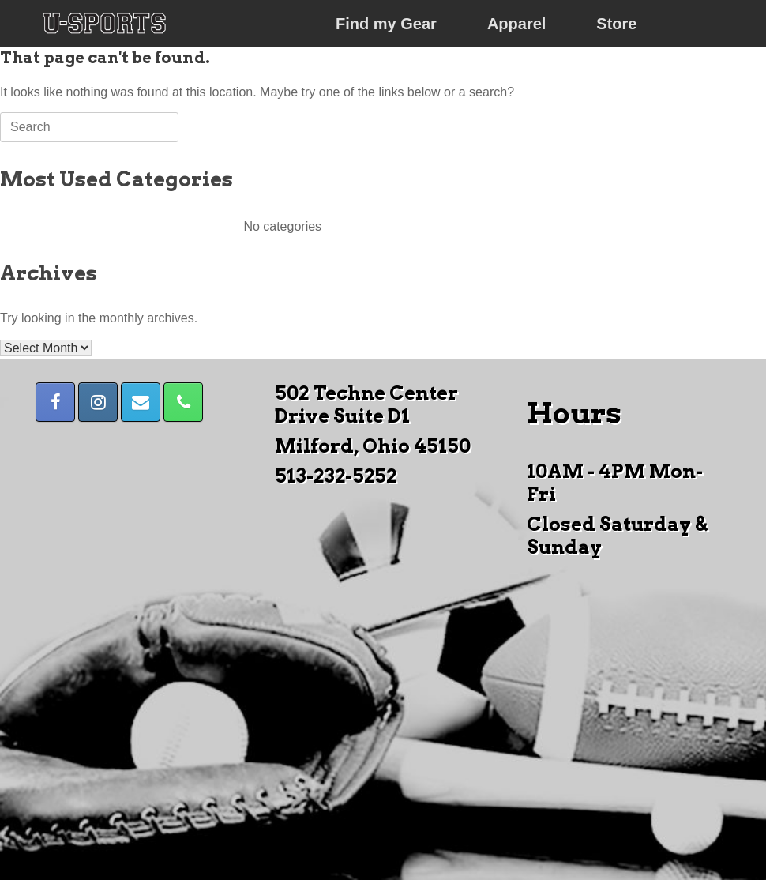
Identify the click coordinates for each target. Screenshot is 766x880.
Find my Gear (386, 23)
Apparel (516, 23)
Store (616, 23)
